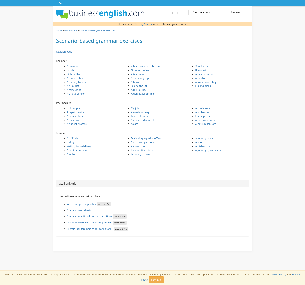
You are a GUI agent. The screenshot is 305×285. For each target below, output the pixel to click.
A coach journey (140, 112)
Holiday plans (74, 108)
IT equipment (203, 116)
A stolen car (202, 112)
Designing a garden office (146, 138)
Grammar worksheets (79, 210)
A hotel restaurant (205, 124)
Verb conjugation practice (81, 204)
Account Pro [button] (104, 204)
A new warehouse (205, 120)
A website (72, 154)
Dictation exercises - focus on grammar (89, 222)
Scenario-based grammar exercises (97, 30)
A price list (73, 86)
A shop (199, 142)
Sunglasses (201, 66)
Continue (156, 279)
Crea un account (202, 12)
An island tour (203, 146)
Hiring (70, 142)
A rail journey (138, 89)
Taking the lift (139, 86)
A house (135, 82)
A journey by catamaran (208, 150)
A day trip (200, 78)
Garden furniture (140, 116)
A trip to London (76, 93)
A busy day (73, 120)
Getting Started (143, 24)
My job (135, 108)
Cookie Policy (278, 274)
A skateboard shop (205, 82)
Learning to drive (141, 154)
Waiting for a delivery (79, 146)
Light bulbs (73, 74)
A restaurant (74, 89)
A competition (75, 116)
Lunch (70, 70)
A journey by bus (76, 82)
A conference (202, 108)
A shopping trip (140, 78)
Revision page (64, 51)
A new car (72, 66)
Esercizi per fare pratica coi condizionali (90, 228)
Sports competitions (142, 142)
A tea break (137, 74)
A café (134, 124)
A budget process (77, 124)
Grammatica (71, 30)
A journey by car (204, 138)
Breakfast (200, 70)
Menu (235, 12)
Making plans (203, 86)
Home (59, 30)
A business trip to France (145, 66)
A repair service (75, 112)
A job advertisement (142, 120)
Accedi (62, 3)
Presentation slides (142, 150)
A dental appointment (143, 93)
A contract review (77, 150)
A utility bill (73, 138)
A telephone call (204, 74)
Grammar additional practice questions (89, 216)
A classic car (138, 146)
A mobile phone (76, 78)
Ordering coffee (140, 70)
